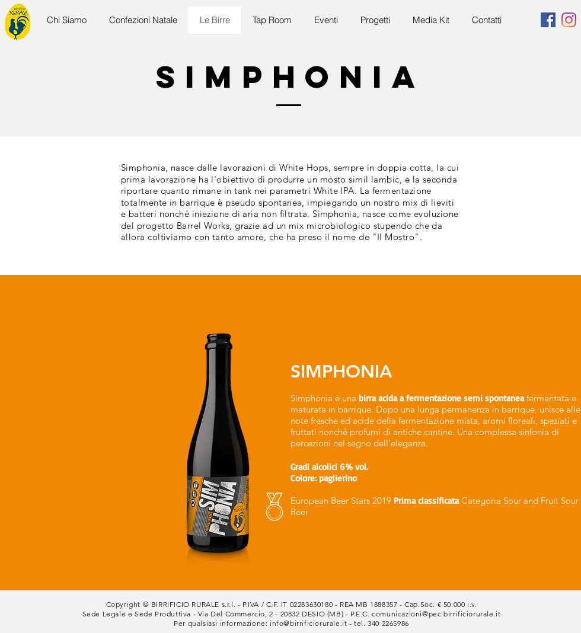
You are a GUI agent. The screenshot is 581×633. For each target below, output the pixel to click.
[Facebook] (548, 19)
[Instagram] (568, 19)
